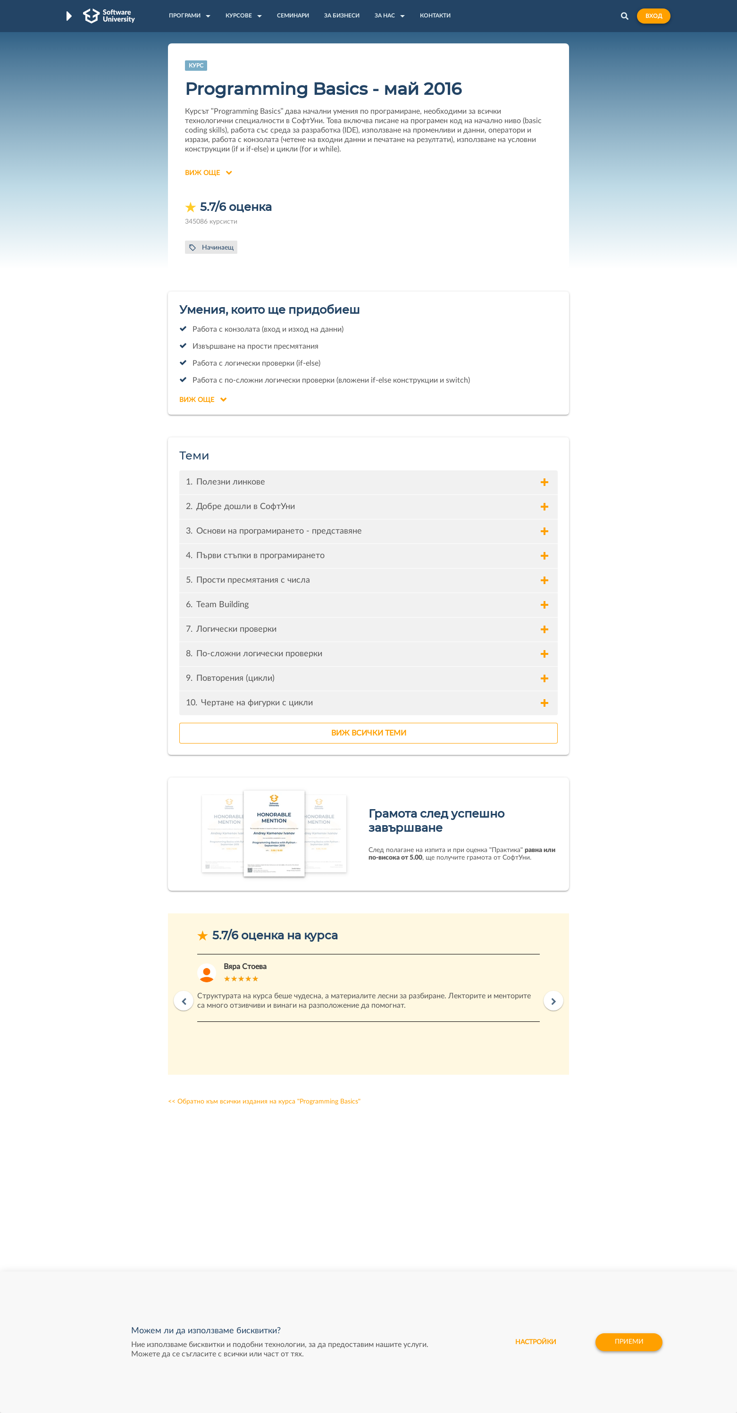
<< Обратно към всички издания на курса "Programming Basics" (264, 1101)
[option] (368, 988)
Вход (653, 16)
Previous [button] (183, 1001)
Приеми (628, 1342)
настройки (534, 1342)
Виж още (208, 172)
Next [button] (553, 1001)
